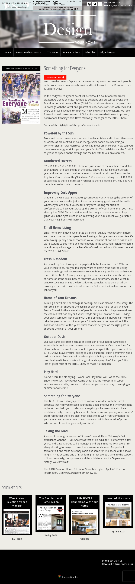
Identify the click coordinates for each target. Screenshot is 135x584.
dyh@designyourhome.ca (123, 5)
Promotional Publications (28, 52)
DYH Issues (52, 52)
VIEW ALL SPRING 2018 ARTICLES (21, 68)
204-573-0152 (118, 2)
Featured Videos (71, 52)
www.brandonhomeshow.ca (80, 472)
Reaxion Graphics (70, 577)
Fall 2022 (17, 538)
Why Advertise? (107, 52)
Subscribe (90, 52)
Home (8, 52)
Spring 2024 (50, 535)
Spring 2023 (118, 531)
